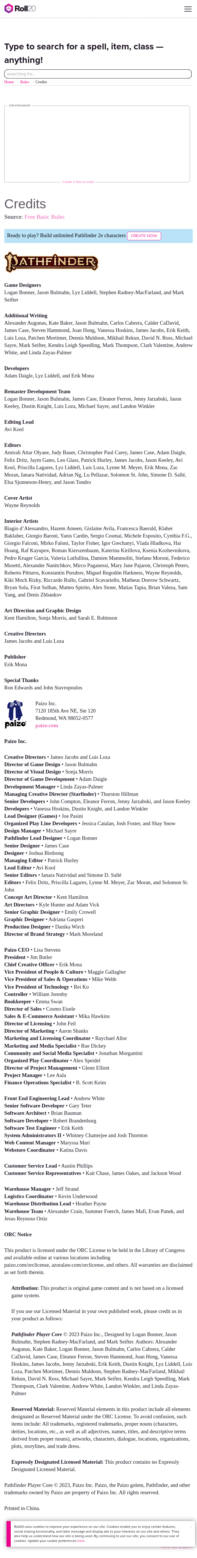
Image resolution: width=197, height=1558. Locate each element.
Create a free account (78, 182)
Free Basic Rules (45, 216)
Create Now (144, 236)
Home (9, 82)
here (81, 1540)
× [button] (191, 1527)
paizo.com (46, 725)
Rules (24, 82)
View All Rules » (176, 1547)
